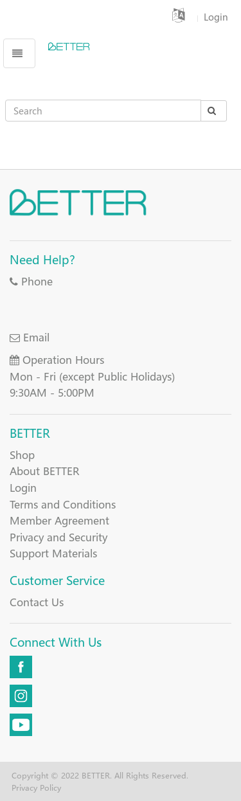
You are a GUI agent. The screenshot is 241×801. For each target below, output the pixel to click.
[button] (180, 16)
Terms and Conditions (63, 504)
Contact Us (37, 602)
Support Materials (53, 553)
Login (23, 487)
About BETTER (44, 471)
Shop (22, 455)
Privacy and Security (58, 537)
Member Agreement (59, 520)
